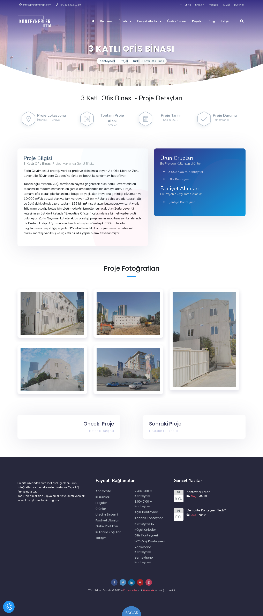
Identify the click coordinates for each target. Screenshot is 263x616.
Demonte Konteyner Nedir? (206, 510)
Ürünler (125, 21)
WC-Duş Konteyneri (150, 541)
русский (239, 4)
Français (213, 4)
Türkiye (55, 120)
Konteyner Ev (144, 523)
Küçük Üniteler (145, 529)
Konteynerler (130, 590)
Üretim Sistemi (176, 21)
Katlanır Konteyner (149, 518)
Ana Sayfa (103, 491)
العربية (226, 4)
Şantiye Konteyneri (181, 202)
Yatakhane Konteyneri (143, 549)
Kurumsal (106, 21)
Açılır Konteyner (146, 512)
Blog (212, 21)
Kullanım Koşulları (108, 532)
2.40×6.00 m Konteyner (143, 493)
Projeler (197, 21)
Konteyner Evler (198, 492)
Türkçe (185, 4)
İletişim (225, 21)
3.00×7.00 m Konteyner (185, 172)
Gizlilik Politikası (107, 526)
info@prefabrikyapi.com (35, 4)
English (199, 4)
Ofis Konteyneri (179, 179)
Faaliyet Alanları (149, 21)
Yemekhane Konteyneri (144, 559)
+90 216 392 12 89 (68, 4)
